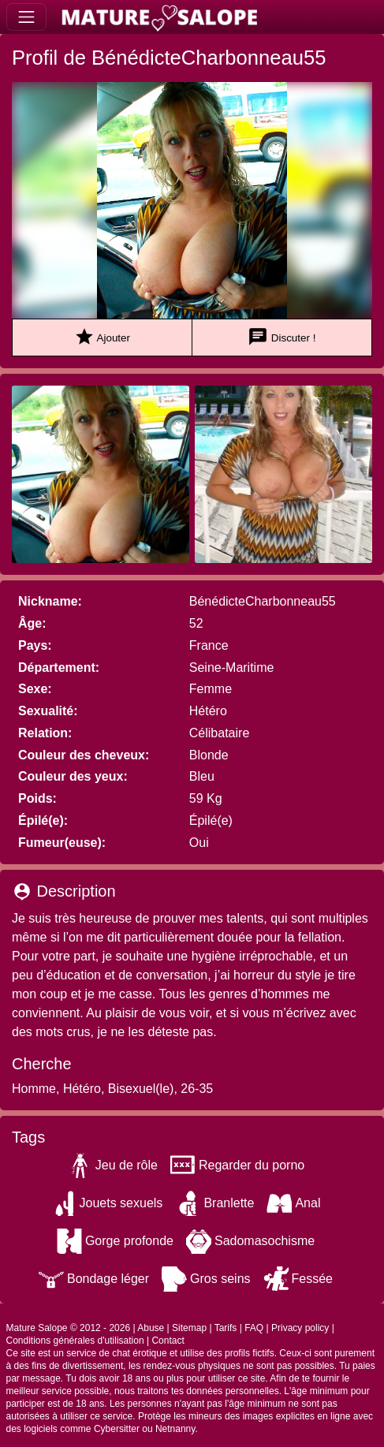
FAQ (253, 1327)
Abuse (150, 1327)
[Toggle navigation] (26, 17)
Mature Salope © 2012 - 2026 (68, 1327)
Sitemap (189, 1327)
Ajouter (102, 337)
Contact (167, 1340)
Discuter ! (281, 337)
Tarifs (225, 1327)
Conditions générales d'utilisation (75, 1340)
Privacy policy (300, 1327)
